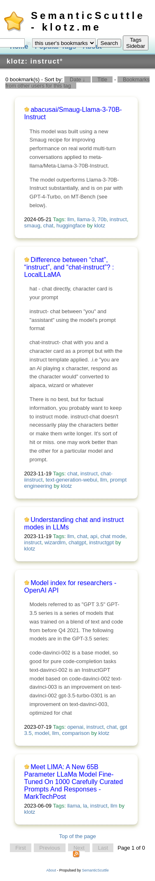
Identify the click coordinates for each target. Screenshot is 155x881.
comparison (75, 733)
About (51, 870)
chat (48, 225)
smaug (32, 225)
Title (102, 79)
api (93, 536)
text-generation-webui (71, 480)
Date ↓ (77, 79)
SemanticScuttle (95, 870)
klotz (99, 225)
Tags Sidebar (135, 43)
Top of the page (77, 836)
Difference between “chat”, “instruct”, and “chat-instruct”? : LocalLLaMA (69, 267)
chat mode (112, 536)
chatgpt (77, 542)
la (85, 806)
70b (102, 219)
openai (75, 727)
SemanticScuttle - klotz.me (88, 21)
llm (70, 219)
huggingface (71, 225)
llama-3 (86, 219)
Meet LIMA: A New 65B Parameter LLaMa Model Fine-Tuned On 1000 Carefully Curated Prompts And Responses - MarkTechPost (73, 781)
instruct (118, 219)
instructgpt (101, 542)
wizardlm (55, 542)
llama (73, 806)
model (42, 733)
